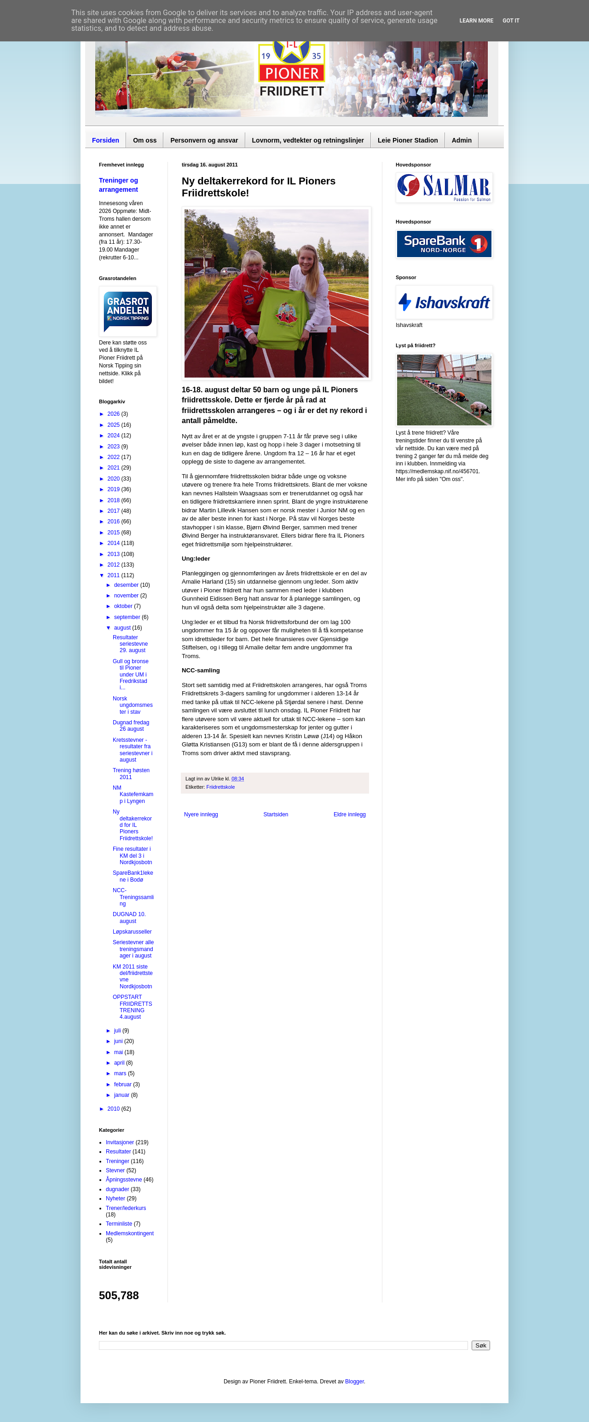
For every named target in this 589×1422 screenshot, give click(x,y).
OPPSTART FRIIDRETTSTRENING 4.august (132, 1007)
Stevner (115, 1170)
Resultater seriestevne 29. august (130, 644)
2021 (114, 467)
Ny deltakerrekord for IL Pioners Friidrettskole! (133, 825)
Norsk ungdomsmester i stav (133, 705)
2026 (114, 414)
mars (121, 1073)
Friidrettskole (221, 787)
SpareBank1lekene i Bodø (133, 876)
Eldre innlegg (350, 814)
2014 (114, 543)
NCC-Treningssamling (133, 897)
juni (119, 1041)
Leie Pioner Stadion (408, 140)
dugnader (117, 1189)
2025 (114, 425)
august (123, 628)
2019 (114, 489)
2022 (114, 457)
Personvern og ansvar (204, 140)
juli (118, 1030)
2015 (114, 532)
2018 (114, 500)
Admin (462, 140)
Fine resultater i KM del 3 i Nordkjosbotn (132, 856)
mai (119, 1052)
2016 (114, 521)
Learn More (477, 20)
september (128, 617)
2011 (114, 575)
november (127, 595)
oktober (124, 606)
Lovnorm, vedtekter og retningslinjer (308, 140)
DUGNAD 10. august (129, 917)
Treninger (117, 1161)
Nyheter (115, 1198)
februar (123, 1084)
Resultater (118, 1151)
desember (127, 585)
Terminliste (119, 1224)
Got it (511, 20)
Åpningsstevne (124, 1179)
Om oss (144, 140)
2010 (114, 1109)
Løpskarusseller (132, 932)
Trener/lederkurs (126, 1208)
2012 (114, 565)
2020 (114, 479)
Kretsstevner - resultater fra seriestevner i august (132, 750)
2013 (114, 554)
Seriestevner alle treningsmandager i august (133, 949)
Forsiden (105, 140)
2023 (114, 446)
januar (122, 1095)
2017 (114, 511)
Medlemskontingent (130, 1233)
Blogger (354, 1381)
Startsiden (275, 814)
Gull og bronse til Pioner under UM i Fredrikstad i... (131, 674)
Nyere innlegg (201, 814)
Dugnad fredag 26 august (131, 725)
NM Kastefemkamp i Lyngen (133, 794)
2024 (114, 435)
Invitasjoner (120, 1142)
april (120, 1063)
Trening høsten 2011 (131, 773)
